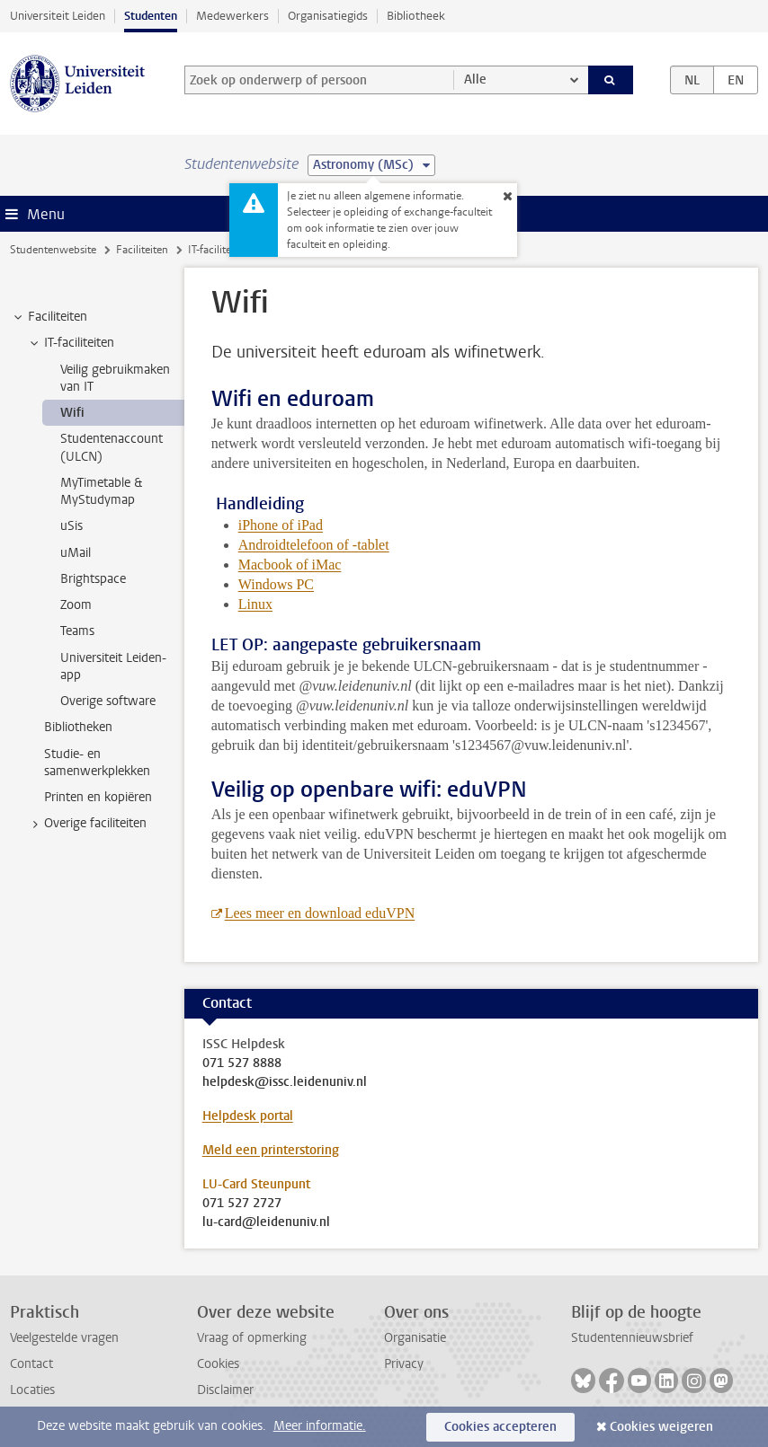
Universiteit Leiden (57, 15)
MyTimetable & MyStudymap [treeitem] (101, 491)
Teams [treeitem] (77, 631)
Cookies (218, 1363)
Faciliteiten (142, 250)
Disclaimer (225, 1389)
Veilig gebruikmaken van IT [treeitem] (115, 378)
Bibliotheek (416, 15)
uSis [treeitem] (71, 525)
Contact (31, 1363)
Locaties (32, 1389)
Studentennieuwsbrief (632, 1337)
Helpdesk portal (247, 1116)
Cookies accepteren (500, 1426)
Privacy (404, 1363)
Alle (475, 79)
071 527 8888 (241, 1063)
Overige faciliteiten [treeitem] (87, 824)
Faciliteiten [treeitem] (49, 317)
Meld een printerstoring (270, 1150)
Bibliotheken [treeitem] (78, 727)
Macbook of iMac (290, 564)
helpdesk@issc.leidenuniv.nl (284, 1082)
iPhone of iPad (280, 525)
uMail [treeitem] (75, 552)
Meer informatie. (319, 1425)
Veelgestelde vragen (64, 1337)
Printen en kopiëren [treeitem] (98, 797)
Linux (255, 604)
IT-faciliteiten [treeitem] (70, 343)
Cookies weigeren (661, 1426)
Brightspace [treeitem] (93, 578)
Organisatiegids (328, 15)
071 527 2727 (241, 1204)
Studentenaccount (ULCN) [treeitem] (111, 447)
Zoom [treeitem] (76, 604)
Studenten (150, 15)
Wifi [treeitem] (72, 412)
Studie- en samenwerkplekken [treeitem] (97, 763)
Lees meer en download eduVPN (320, 913)
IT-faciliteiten (218, 250)
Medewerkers (232, 15)
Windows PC (276, 584)
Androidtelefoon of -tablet (313, 544)
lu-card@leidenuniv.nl (266, 1222)
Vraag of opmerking (252, 1337)
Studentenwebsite (53, 250)
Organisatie (415, 1337)
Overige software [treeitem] (108, 701)
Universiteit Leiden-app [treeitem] (113, 666)
